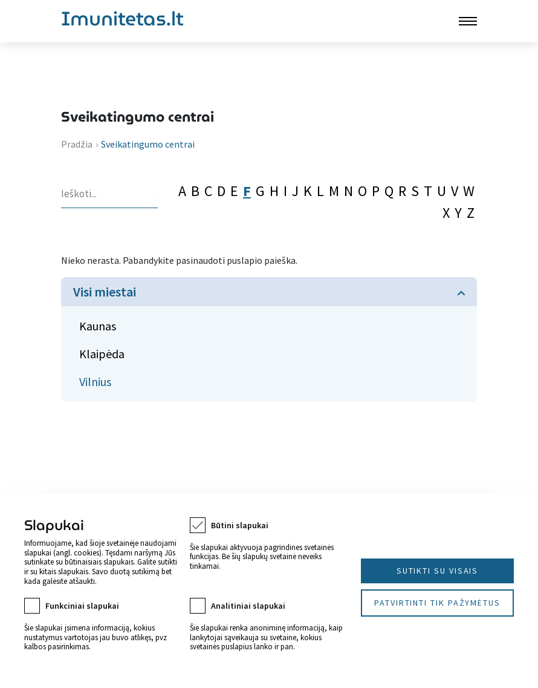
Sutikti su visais (438, 570)
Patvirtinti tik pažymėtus (437, 602)
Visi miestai (104, 291)
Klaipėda (102, 353)
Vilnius (95, 381)
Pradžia (76, 144)
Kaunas (97, 325)
